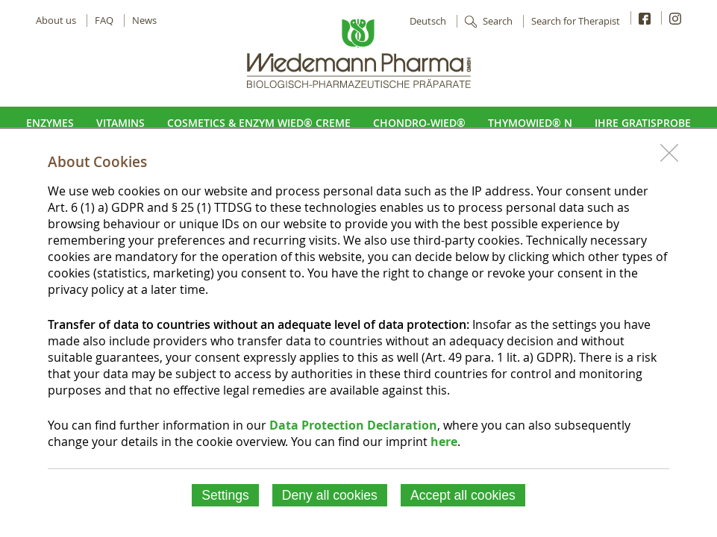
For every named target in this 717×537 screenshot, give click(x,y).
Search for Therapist (575, 21)
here (443, 441)
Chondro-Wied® (419, 123)
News (144, 20)
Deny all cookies (330, 495)
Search (498, 21)
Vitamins (120, 123)
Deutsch (428, 21)
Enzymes (50, 123)
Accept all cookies (463, 495)
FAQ (104, 20)
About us (56, 20)
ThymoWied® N (530, 123)
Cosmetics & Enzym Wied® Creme (259, 123)
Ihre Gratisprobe (643, 123)
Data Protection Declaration (353, 425)
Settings (225, 495)
